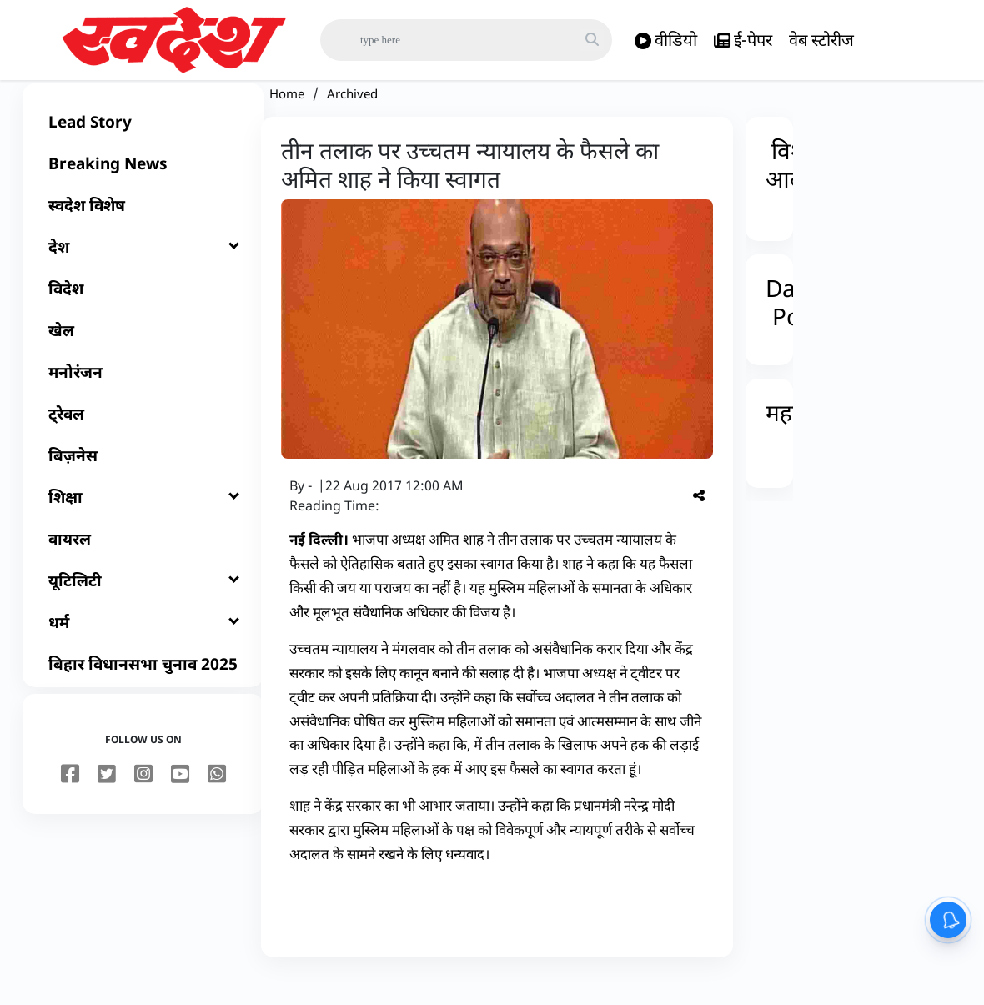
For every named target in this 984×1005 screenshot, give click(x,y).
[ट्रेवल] (143, 439)
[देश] (143, 272)
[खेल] (143, 355)
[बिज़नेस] (143, 480)
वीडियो (666, 40)
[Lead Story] (143, 147)
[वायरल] (143, 564)
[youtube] (180, 800)
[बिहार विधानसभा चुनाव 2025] (143, 689)
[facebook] (70, 800)
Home (286, 118)
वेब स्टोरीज (821, 39)
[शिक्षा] (143, 522)
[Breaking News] (143, 188)
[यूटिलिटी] (143, 605)
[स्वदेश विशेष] (143, 230)
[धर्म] (143, 647)
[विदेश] (143, 313)
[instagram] (143, 800)
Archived (352, 118)
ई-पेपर (743, 40)
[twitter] (107, 800)
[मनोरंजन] (143, 397)
